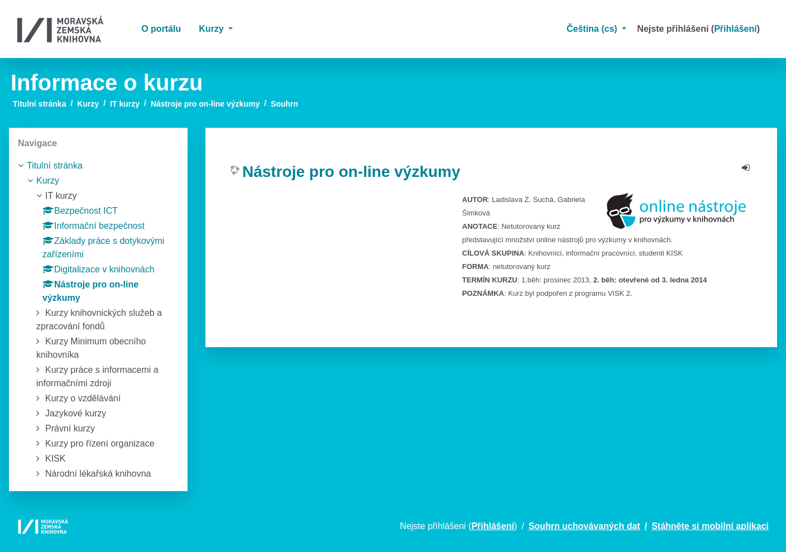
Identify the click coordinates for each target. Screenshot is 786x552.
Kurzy (212, 28)
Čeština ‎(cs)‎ (593, 28)
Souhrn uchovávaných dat (584, 526)
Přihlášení (735, 28)
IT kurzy (125, 103)
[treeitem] (98, 165)
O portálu (161, 28)
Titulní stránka (39, 103)
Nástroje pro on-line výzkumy (205, 103)
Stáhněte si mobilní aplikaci (710, 526)
